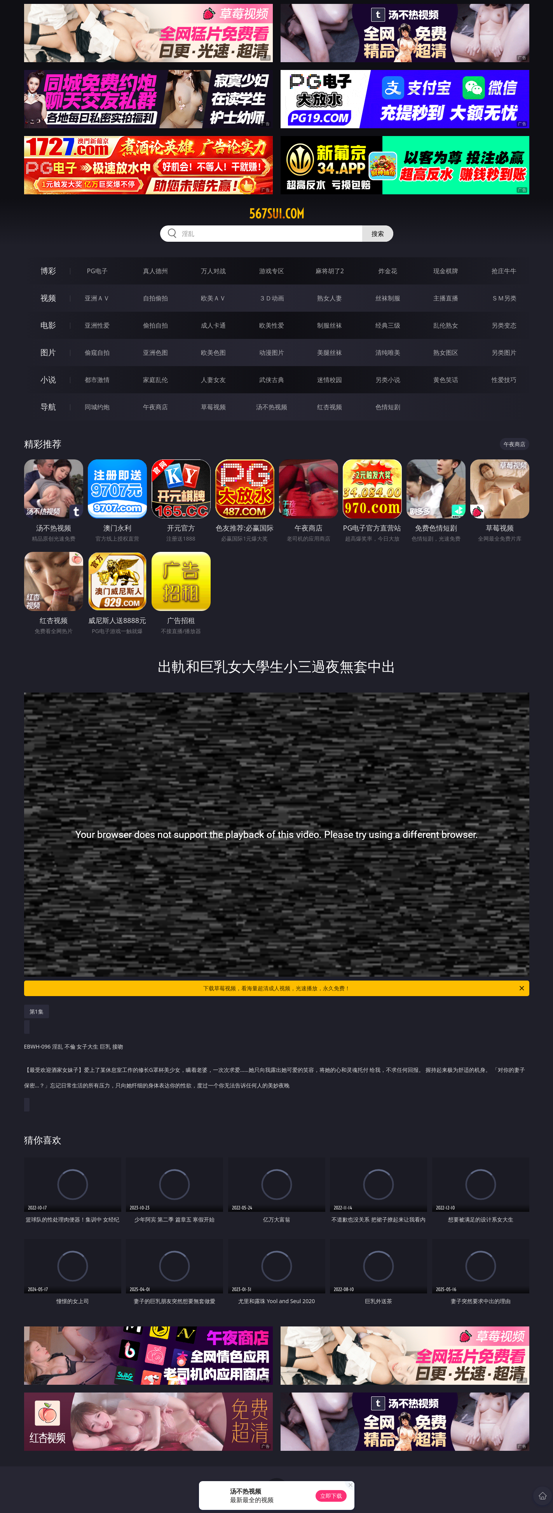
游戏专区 (271, 271)
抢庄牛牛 (504, 271)
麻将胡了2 (330, 271)
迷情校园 (329, 379)
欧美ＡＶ (213, 298)
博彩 (48, 270)
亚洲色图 (155, 352)
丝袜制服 (387, 298)
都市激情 (97, 379)
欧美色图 (213, 352)
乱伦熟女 (445, 325)
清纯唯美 (387, 352)
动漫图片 (271, 352)
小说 (48, 379)
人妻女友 (213, 379)
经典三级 (387, 325)
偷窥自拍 (97, 352)
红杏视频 (329, 407)
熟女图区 (445, 352)
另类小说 (387, 379)
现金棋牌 (445, 271)
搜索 (378, 233)
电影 (48, 325)
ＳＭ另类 (504, 298)
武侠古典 (271, 379)
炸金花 (388, 271)
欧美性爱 (271, 325)
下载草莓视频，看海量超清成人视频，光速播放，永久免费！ (364, 988)
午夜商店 (155, 407)
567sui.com (276, 214)
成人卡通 (213, 325)
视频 (48, 298)
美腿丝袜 (329, 352)
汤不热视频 (271, 407)
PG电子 (97, 271)
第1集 (37, 1011)
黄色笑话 (445, 379)
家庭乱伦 (155, 379)
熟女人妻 (329, 298)
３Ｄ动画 (271, 298)
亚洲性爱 (97, 325)
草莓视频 (213, 407)
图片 (48, 352)
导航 (48, 406)
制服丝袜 (329, 325)
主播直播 (445, 298)
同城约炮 (97, 407)
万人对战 (213, 271)
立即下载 (331, 1495)
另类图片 (504, 352)
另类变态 (504, 325)
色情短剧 (387, 407)
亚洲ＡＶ (97, 298)
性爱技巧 (504, 379)
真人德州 (155, 271)
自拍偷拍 (155, 298)
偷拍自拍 (155, 325)
